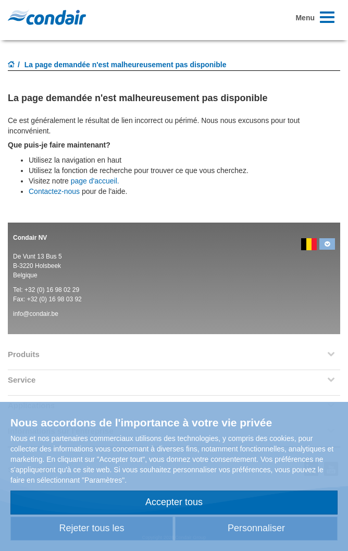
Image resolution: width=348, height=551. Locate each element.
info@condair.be (35, 313)
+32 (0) (35, 289)
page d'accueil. (95, 181)
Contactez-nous (54, 191)
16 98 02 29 (62, 289)
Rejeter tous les (91, 528)
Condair (47, 17)
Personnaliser (256, 528)
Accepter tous (174, 502)
